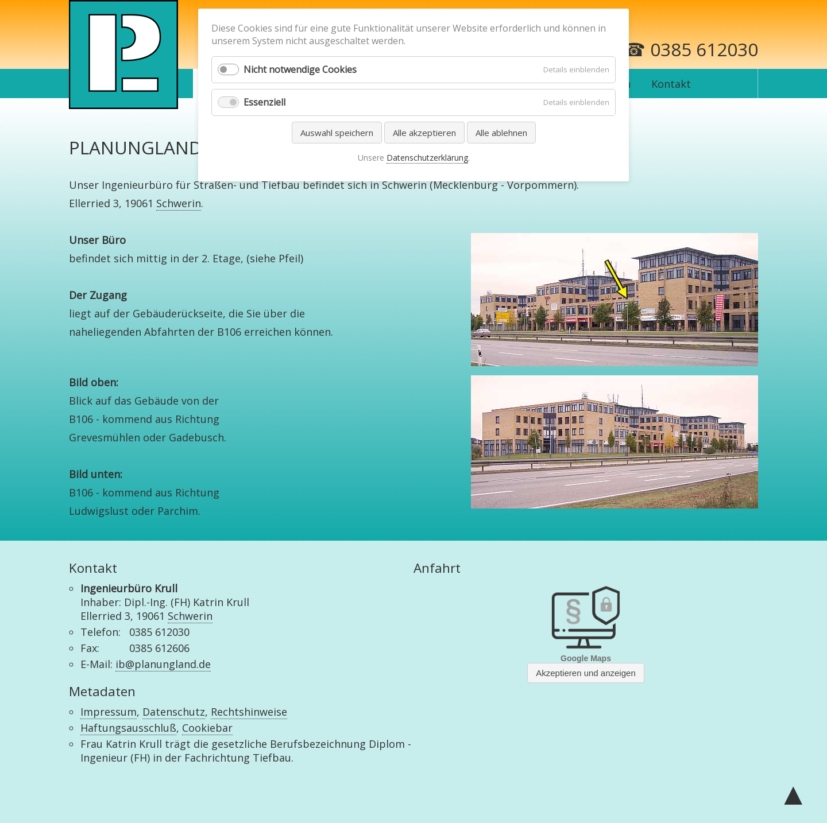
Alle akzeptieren (424, 132)
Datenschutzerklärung (427, 157)
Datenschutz (173, 712)
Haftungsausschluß (128, 728)
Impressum (108, 712)
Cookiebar (207, 728)
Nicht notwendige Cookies (300, 69)
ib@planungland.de (163, 664)
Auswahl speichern (336, 132)
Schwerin (178, 203)
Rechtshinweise (249, 712)
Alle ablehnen (501, 132)
